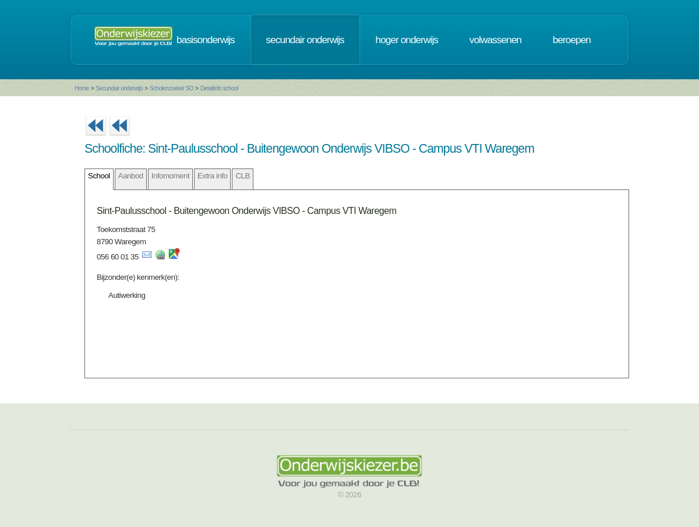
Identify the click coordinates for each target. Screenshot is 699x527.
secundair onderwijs (305, 39)
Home (82, 88)
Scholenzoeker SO (171, 88)
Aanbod (130, 175)
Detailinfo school (219, 88)
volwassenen (495, 39)
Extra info (212, 175)
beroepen (572, 39)
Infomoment (170, 175)
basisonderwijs (205, 39)
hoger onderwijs (407, 39)
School (99, 175)
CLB (242, 175)
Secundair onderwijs (119, 88)
